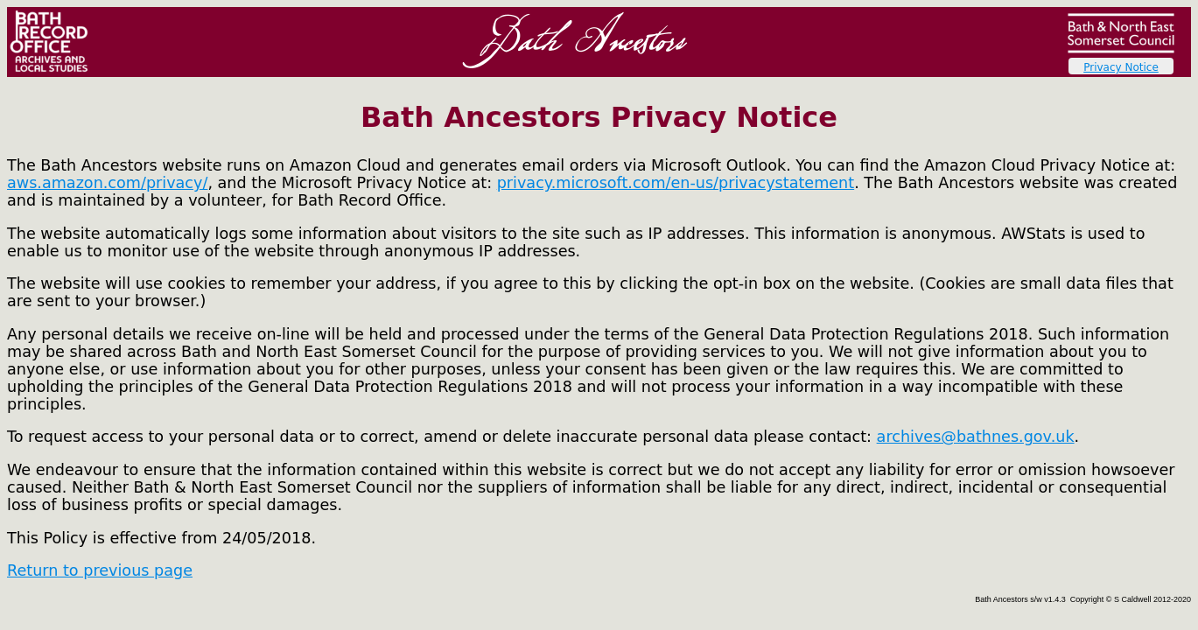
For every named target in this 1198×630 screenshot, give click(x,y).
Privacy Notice (1121, 67)
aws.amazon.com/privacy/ (107, 183)
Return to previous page (100, 570)
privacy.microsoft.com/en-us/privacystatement (676, 183)
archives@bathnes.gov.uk (976, 436)
